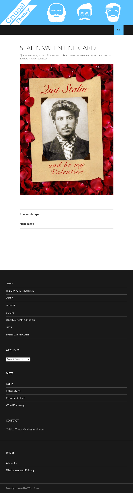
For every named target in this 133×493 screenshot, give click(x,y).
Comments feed (15, 398)
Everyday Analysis (17, 334)
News (9, 283)
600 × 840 (55, 55)
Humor (10, 305)
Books (10, 312)
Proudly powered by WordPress (22, 488)
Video (9, 298)
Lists (9, 327)
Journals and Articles (20, 319)
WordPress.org (15, 405)
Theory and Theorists (20, 290)
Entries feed (13, 391)
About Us (11, 463)
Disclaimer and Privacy (20, 470)
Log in (9, 383)
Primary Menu (128, 30)
